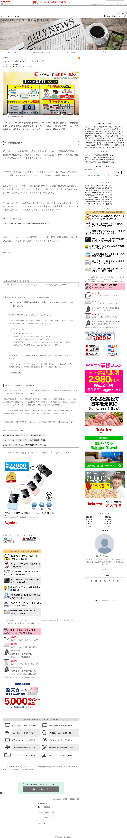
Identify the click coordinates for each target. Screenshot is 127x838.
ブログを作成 (113, 4)
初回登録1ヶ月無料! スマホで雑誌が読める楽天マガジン (104, 131)
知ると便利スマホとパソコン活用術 (97, 190)
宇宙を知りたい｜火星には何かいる (97, 195)
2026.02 (89, 522)
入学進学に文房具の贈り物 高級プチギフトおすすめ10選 (104, 140)
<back (95, 601)
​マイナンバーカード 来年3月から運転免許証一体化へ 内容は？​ (26, 223)
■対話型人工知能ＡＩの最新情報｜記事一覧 (99, 157)
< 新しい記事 (11, 52)
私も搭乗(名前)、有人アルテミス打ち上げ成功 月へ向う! (104, 129)
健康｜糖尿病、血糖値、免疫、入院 (97, 199)
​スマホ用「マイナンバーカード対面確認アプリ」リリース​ (24, 445)
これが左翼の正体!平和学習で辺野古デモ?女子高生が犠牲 (104, 145)
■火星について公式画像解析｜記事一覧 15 (99, 155)
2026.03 (89, 519)
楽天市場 (123, 4)
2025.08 (108, 524)
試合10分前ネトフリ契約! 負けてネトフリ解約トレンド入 (104, 147)
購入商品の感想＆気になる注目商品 (97, 188)
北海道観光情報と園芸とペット (23, 748)
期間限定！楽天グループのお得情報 (97, 202)
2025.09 (108, 522)
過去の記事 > (71, 52)
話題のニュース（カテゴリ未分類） (97, 186)
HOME (3, 16)
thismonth (105, 601)
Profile (104, 530)
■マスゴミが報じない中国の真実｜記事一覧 (99, 160)
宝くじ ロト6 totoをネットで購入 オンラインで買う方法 (107, 225)
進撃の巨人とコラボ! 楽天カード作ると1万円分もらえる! (104, 138)
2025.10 (108, 519)
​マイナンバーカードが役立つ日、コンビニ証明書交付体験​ (24, 440)
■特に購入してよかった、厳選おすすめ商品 (99, 162)
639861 (120, 13)
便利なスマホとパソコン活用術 (23, 740)
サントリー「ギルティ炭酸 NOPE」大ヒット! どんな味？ (104, 127)
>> (96, 4)
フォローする (104, 570)
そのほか (7, 4)
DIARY (9, 16)
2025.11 (108, 517)
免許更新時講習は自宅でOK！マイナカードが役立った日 (24, 435)
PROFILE (17, 16)
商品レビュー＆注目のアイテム (23, 733)
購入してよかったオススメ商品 (60, 755)
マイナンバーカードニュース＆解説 (21, 66)
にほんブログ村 (9, 542)
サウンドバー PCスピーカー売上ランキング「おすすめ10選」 (108, 240)
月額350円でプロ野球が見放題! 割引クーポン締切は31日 (104, 134)
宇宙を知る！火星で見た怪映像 (60, 740)
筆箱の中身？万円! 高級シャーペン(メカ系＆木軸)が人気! (104, 136)
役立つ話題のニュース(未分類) (23, 726)
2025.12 (89, 526)
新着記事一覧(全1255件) (41, 52)
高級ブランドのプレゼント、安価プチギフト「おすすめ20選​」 (108, 232)
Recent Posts (104, 123)
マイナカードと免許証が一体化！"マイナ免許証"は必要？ (24, 61)
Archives (104, 514)
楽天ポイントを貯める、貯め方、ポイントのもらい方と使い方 (108, 217)
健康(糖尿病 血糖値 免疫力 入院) (61, 748)
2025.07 (108, 526)
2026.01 (89, 524)
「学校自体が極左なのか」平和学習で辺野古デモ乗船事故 (104, 143)
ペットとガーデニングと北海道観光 (97, 197)
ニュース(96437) (14, 64)
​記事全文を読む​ (16, 373)
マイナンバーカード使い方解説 (23, 755)
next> (114, 601)
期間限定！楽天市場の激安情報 (60, 733)
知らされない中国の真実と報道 (60, 726)
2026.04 (89, 517)
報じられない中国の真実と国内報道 (97, 192)
